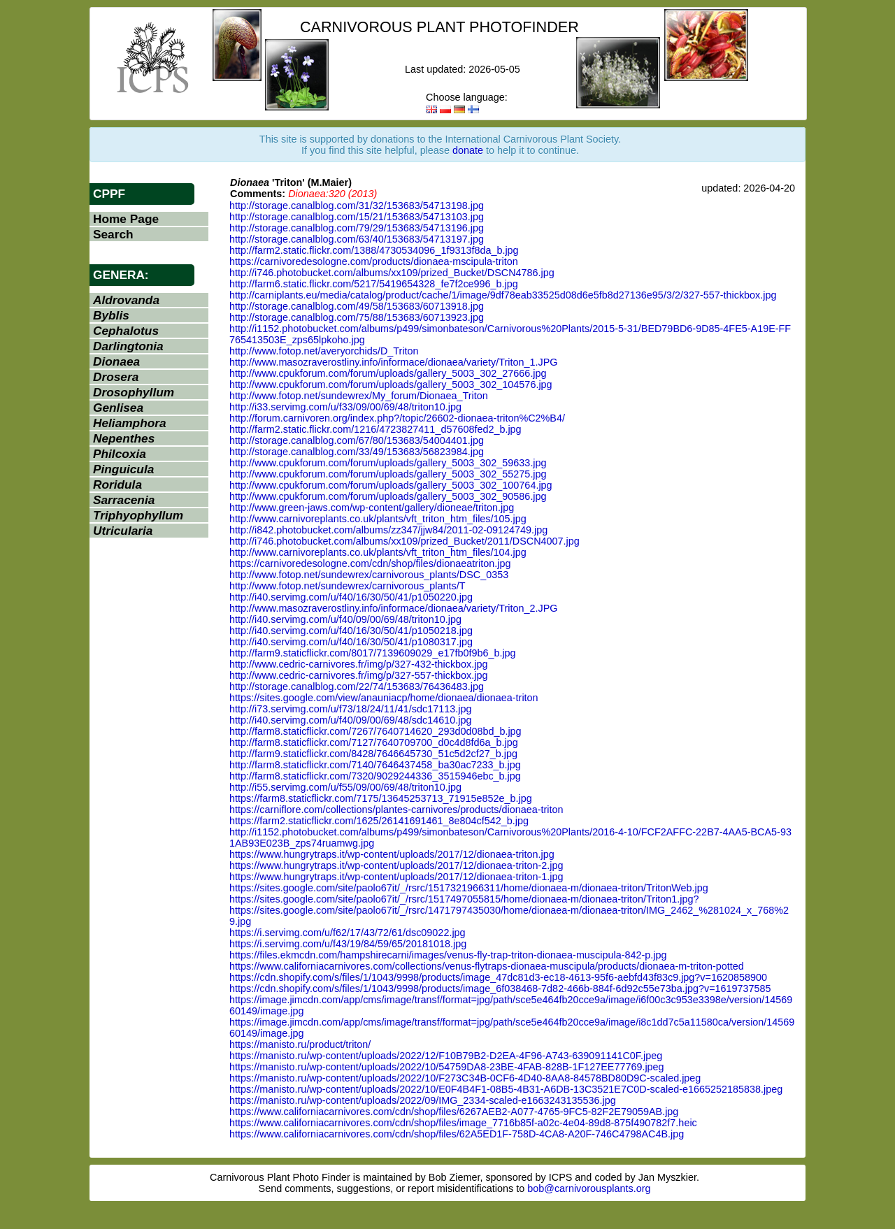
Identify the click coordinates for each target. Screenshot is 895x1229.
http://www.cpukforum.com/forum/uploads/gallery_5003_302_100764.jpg (390, 485)
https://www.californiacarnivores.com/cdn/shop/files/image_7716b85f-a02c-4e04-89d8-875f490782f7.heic (463, 1122)
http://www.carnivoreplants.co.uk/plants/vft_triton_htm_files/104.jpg (378, 552)
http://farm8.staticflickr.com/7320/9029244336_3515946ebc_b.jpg (375, 776)
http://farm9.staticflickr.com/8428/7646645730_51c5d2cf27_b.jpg (373, 753)
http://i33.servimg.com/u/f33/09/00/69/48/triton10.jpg (345, 406)
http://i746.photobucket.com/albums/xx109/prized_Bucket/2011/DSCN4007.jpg (404, 541)
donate (467, 150)
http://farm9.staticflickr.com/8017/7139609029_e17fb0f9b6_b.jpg (372, 653)
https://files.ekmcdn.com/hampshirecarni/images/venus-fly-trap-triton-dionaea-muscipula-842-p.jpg (447, 955)
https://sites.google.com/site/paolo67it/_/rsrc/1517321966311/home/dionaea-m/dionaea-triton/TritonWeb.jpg (468, 887)
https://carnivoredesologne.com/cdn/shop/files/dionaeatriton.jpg (369, 563)
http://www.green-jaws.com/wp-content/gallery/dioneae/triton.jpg (371, 507)
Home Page (126, 219)
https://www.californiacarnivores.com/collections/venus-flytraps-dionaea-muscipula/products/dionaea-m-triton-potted (486, 966)
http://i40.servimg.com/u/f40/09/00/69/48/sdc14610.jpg (350, 720)
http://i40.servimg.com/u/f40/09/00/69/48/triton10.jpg (345, 619)
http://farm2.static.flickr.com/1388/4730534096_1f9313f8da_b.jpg (374, 250)
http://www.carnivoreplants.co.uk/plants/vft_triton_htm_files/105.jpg (378, 518)
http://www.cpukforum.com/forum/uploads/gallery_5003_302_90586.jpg (388, 496)
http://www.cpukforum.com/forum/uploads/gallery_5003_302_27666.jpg (388, 373)
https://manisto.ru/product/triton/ (300, 1044)
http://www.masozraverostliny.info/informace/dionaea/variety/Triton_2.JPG (393, 608)
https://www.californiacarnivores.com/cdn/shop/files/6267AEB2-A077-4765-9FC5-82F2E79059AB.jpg (453, 1111)
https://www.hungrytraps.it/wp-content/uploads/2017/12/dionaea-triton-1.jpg (396, 876)
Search (113, 234)
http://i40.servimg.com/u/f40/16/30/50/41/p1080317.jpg (351, 641)
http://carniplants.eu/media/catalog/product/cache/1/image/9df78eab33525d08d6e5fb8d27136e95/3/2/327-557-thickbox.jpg (502, 295)
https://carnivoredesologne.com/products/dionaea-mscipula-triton (373, 261)
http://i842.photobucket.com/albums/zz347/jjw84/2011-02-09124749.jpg (388, 530)
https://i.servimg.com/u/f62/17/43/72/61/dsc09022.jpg (347, 932)
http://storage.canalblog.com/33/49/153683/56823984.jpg (356, 451)
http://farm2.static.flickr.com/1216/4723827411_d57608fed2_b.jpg (375, 429)
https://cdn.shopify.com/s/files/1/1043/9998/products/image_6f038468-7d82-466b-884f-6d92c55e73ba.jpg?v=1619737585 (500, 988)
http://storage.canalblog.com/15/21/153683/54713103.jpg (356, 216)
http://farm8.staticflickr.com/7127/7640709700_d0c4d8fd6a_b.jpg (373, 742)
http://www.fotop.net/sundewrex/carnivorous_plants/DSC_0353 (368, 574)
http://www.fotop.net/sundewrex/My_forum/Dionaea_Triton (358, 395)
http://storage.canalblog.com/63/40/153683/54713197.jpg (356, 239)
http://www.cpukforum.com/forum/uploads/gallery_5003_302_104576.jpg (390, 384)
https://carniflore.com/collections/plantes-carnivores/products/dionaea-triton (396, 809)
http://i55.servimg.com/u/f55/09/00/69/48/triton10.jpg (345, 787)
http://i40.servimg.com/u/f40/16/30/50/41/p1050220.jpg (351, 597)
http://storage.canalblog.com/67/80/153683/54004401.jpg (356, 440)
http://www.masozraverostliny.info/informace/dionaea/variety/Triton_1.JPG (393, 362)
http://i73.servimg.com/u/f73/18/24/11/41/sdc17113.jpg (350, 708)
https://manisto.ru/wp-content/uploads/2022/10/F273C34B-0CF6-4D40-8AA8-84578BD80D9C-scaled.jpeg (465, 1078)
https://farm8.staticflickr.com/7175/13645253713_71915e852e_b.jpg (380, 798)
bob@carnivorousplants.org (588, 1188)
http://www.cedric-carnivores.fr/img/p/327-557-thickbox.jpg (358, 675)
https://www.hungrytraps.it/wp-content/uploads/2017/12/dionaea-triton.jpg (391, 854)
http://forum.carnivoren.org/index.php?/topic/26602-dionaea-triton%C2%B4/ (397, 418)
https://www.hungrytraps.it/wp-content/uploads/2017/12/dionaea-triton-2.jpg (396, 865)
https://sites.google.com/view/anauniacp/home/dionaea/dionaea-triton (383, 697)
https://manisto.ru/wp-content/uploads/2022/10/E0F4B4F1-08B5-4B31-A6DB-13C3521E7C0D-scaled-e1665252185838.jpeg (505, 1089)
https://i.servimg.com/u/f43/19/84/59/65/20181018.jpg (347, 943)
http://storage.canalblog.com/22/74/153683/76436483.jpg (356, 686)
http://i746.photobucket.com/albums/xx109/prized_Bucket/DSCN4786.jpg (391, 272)
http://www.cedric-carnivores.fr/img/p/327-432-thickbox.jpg (358, 664)
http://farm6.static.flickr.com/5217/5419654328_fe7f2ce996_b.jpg (373, 283)
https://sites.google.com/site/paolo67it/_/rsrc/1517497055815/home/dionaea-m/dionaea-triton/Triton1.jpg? (464, 899)
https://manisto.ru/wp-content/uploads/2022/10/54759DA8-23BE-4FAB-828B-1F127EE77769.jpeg (446, 1066)
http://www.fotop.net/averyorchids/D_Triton (324, 351)
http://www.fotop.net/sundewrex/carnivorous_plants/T (347, 585)
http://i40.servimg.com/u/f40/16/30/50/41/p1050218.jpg (351, 630)
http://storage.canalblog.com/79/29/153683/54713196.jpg (356, 227)
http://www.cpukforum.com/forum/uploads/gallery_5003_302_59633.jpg (388, 462)
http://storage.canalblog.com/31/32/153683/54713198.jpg (356, 205)
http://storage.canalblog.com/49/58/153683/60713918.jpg (356, 306)
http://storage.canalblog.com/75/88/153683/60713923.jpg (356, 317)
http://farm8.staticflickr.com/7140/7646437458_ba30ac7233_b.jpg (375, 764)
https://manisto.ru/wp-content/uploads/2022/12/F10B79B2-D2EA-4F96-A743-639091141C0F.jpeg (445, 1055)
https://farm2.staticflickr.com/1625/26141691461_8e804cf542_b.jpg (379, 820)
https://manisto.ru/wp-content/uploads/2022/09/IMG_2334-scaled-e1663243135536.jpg (422, 1100)
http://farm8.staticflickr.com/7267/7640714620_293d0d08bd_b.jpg (375, 731)
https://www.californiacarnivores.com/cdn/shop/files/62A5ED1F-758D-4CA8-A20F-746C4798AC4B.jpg (456, 1134)
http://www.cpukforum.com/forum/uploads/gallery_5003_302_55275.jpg (388, 474)
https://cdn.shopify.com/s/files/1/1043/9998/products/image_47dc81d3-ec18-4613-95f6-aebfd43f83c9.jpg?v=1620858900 (498, 977)
